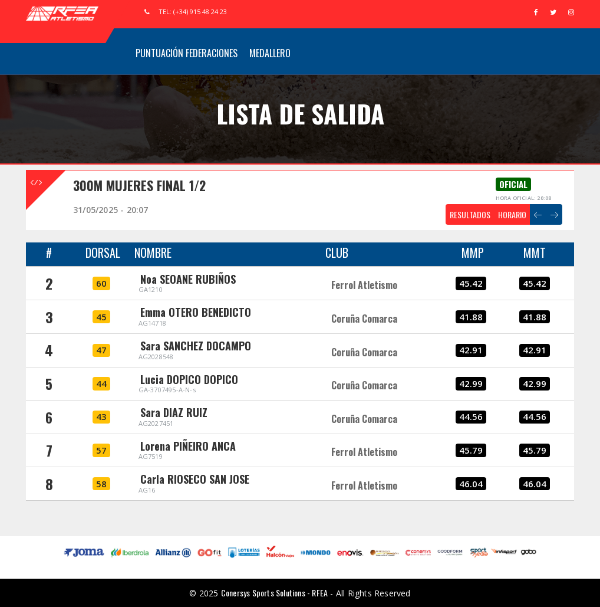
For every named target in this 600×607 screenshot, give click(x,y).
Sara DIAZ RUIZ (173, 412)
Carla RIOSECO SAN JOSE (194, 479)
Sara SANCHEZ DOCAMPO (195, 345)
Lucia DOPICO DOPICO (189, 379)
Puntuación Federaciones (187, 53)
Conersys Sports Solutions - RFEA (274, 592)
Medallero (270, 53)
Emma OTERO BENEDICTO (195, 312)
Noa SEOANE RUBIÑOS (188, 279)
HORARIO (512, 214)
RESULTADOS (470, 214)
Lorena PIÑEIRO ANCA (188, 446)
